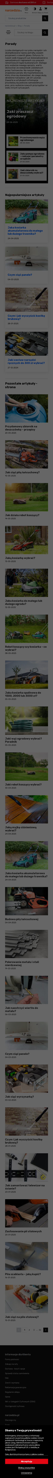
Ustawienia (26, 1473)
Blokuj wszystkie (26, 1468)
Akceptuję (26, 1461)
